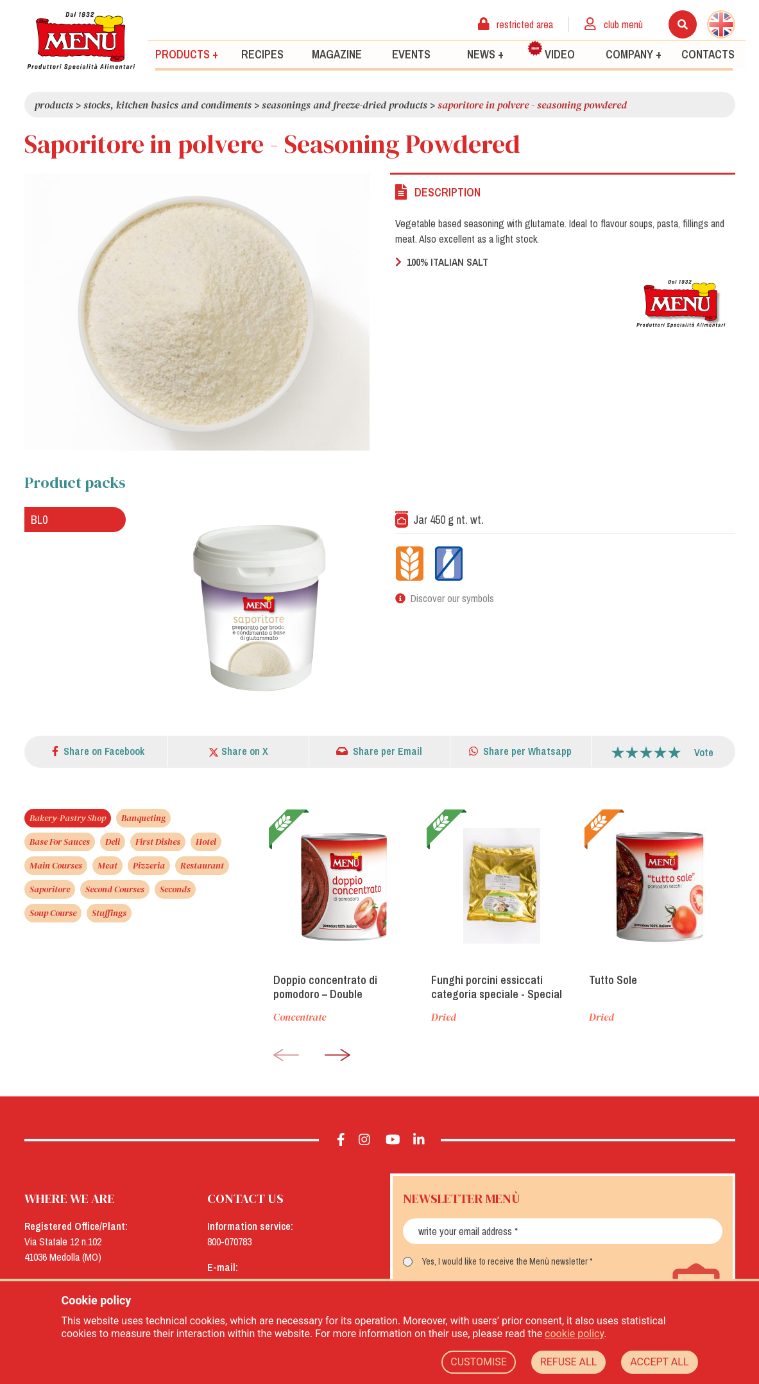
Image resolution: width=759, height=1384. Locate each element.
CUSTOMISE (478, 1362)
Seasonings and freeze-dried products (344, 105)
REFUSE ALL (568, 1362)
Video (550, 51)
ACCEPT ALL (659, 1362)
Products (54, 105)
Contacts (708, 54)
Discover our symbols (452, 598)
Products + (186, 54)
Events (411, 54)
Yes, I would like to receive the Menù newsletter (505, 1261)
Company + (633, 54)
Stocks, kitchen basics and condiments (167, 105)
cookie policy (574, 1334)
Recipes (262, 54)
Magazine (337, 54)
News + (485, 54)
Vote (703, 752)
